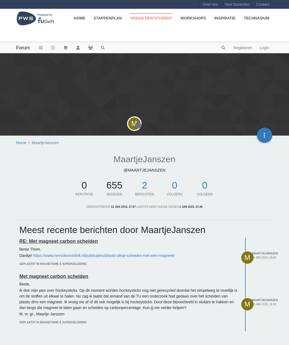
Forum (23, 48)
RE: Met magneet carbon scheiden (58, 241)
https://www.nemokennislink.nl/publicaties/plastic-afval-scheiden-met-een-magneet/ (104, 255)
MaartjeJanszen (265, 253)
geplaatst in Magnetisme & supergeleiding (53, 263)
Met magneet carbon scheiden (53, 276)
